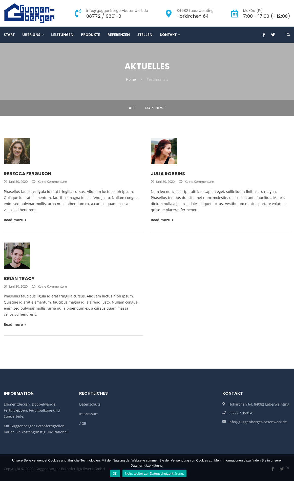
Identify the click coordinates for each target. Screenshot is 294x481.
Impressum (88, 413)
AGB (82, 423)
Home (131, 79)
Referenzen (119, 34)
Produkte (90, 34)
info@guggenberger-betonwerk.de (257, 421)
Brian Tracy (19, 278)
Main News (155, 108)
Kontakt (168, 34)
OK (115, 473)
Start (9, 34)
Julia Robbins (168, 173)
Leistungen (62, 34)
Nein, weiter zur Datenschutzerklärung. (154, 473)
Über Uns (31, 34)
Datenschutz (89, 404)
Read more (15, 219)
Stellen (144, 34)
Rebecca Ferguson (27, 173)
